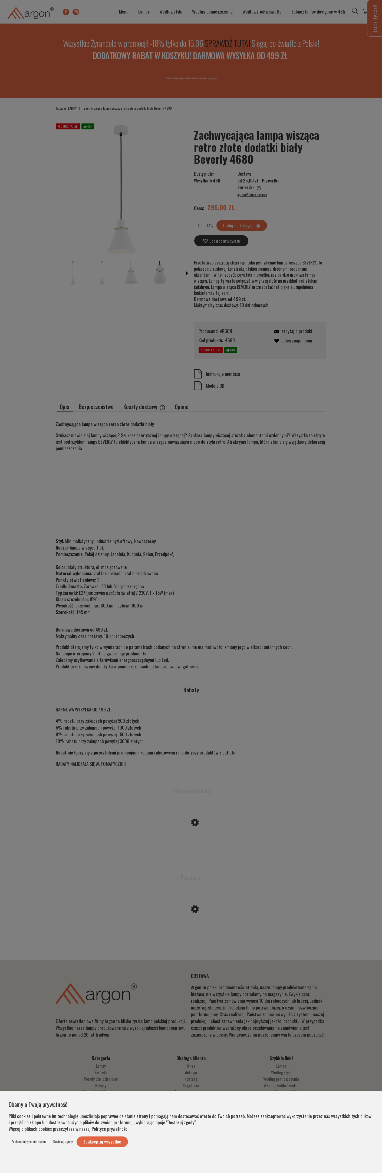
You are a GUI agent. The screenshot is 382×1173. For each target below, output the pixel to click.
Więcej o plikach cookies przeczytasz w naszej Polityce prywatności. (69, 1128)
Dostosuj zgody (63, 1141)
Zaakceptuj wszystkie (102, 1141)
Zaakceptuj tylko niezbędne (29, 1141)
